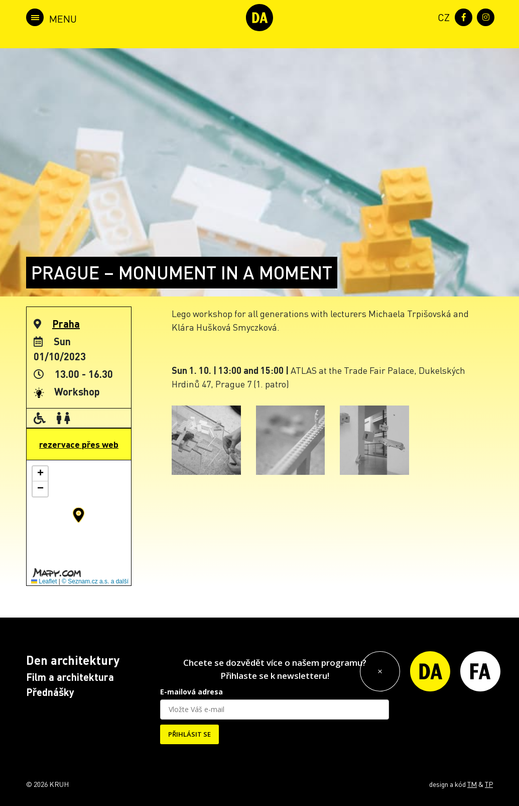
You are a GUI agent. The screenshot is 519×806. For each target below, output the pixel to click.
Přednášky (50, 691)
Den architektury (72, 660)
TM (472, 783)
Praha (66, 323)
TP (489, 783)
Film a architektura (70, 676)
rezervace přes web (78, 444)
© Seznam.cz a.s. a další (95, 581)
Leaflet (44, 581)
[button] (78, 515)
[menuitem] (442, 16)
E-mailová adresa (191, 691)
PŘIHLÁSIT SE (189, 734)
